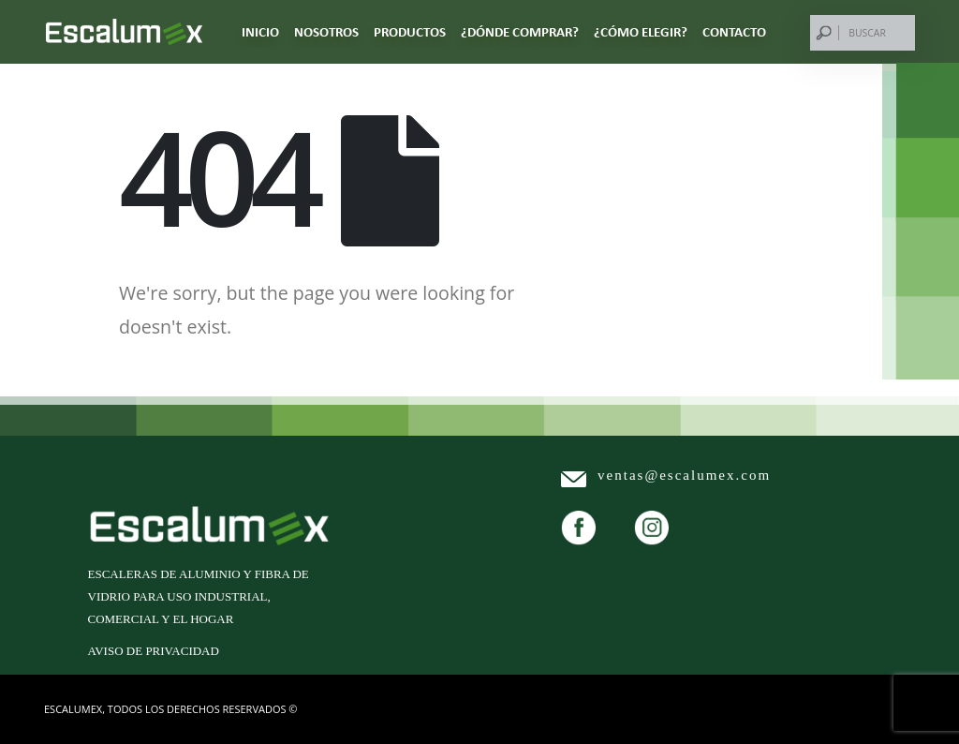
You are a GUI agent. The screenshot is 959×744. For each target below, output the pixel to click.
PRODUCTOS (410, 31)
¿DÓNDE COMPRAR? (520, 31)
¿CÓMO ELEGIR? (640, 31)
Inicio (260, 31)
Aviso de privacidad (153, 651)
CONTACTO (734, 31)
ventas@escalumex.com (684, 475)
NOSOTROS (326, 31)
